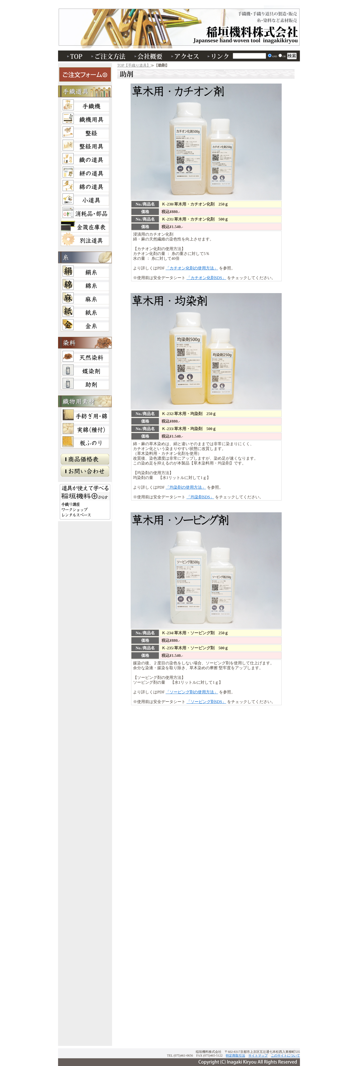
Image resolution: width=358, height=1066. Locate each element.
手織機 (85, 104)
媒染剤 (85, 369)
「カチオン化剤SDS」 (206, 278)
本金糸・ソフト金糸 (85, 324)
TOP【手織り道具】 (134, 65)
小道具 (85, 199)
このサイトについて (285, 1055)
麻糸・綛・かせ (85, 297)
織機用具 (85, 118)
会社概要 (149, 56)
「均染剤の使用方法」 (186, 487)
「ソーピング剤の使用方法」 (192, 692)
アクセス (185, 56)
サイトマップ (258, 1055)
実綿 (85, 428)
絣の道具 (85, 172)
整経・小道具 (85, 145)
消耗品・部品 (85, 212)
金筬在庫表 (85, 225)
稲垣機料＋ (85, 501)
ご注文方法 (109, 56)
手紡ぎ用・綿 (85, 415)
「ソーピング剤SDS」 (206, 702)
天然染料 (85, 356)
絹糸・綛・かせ (85, 271)
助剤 (179, 29)
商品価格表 (85, 460)
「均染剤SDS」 (200, 497)
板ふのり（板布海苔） (85, 441)
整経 (85, 131)
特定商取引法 (235, 1055)
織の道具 (85, 158)
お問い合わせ (85, 472)
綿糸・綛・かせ (85, 284)
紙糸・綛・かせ (85, 311)
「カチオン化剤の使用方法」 (192, 268)
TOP (73, 56)
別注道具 (85, 239)
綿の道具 (85, 185)
